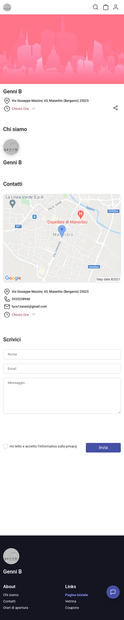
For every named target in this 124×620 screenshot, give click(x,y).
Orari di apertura (15, 608)
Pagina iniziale (76, 595)
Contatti (9, 601)
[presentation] (43, 428)
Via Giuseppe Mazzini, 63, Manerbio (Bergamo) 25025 (50, 101)
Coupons (72, 608)
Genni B (12, 571)
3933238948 (21, 299)
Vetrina (70, 601)
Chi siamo (11, 595)
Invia (103, 447)
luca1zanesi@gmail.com (29, 306)
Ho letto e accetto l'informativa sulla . (44, 446)
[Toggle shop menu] (18, 7)
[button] (115, 109)
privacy (71, 446)
